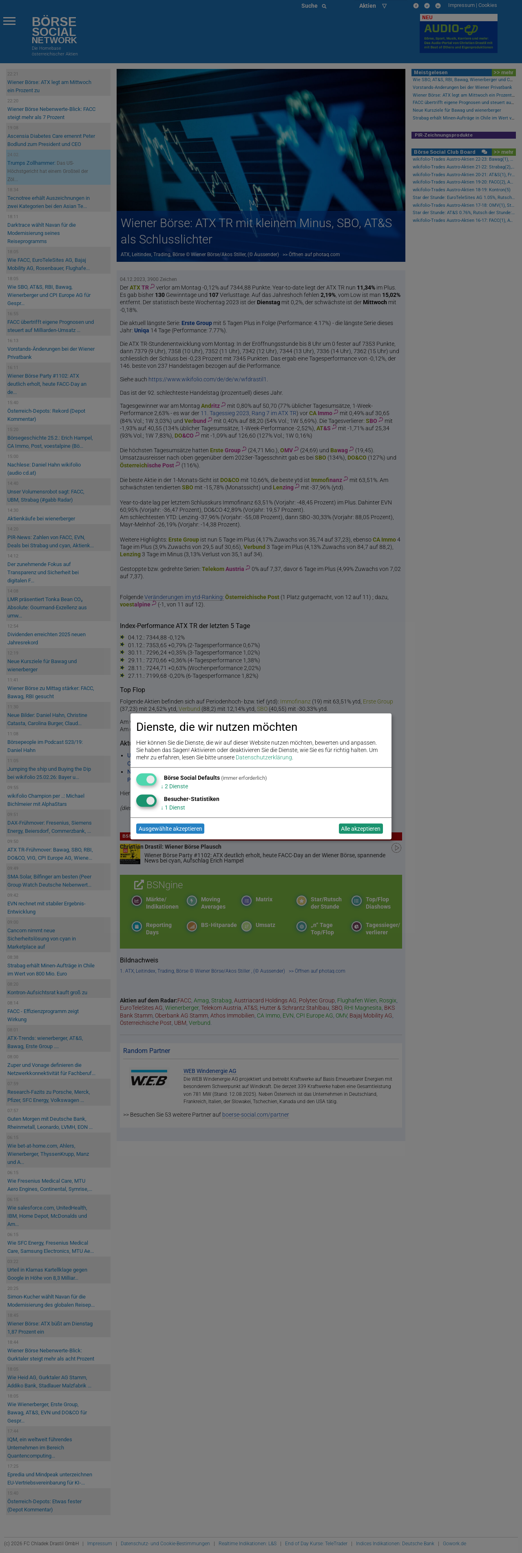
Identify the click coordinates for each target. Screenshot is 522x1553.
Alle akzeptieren (360, 828)
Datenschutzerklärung (264, 757)
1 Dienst (173, 807)
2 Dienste (174, 786)
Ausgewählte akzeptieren (170, 828)
